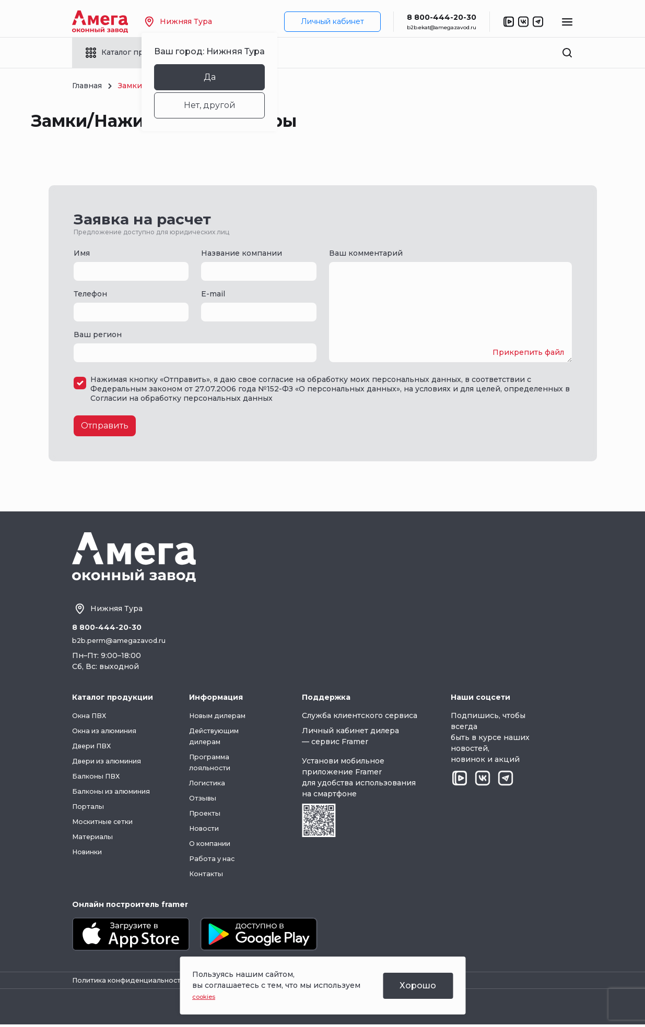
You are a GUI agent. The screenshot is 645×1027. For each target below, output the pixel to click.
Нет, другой (225, 105)
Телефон (90, 293)
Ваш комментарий (366, 253)
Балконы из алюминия (116, 792)
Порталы (89, 807)
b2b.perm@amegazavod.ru (122, 641)
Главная (87, 85)
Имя (82, 253)
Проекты (211, 814)
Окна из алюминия (109, 731)
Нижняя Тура (194, 21)
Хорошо (418, 985)
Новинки (90, 852)
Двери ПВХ (94, 746)
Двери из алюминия (112, 762)
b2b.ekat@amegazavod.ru (441, 27)
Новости (211, 829)
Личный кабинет (332, 21)
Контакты (212, 874)
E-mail (213, 293)
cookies (206, 996)
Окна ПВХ (91, 716)
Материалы (94, 837)
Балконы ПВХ (98, 777)
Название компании (241, 253)
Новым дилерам (226, 716)
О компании (218, 844)
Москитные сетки (107, 822)
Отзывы (209, 799)
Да (225, 77)
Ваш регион (98, 334)
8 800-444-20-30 (441, 17)
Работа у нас (218, 859)
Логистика (215, 784)
